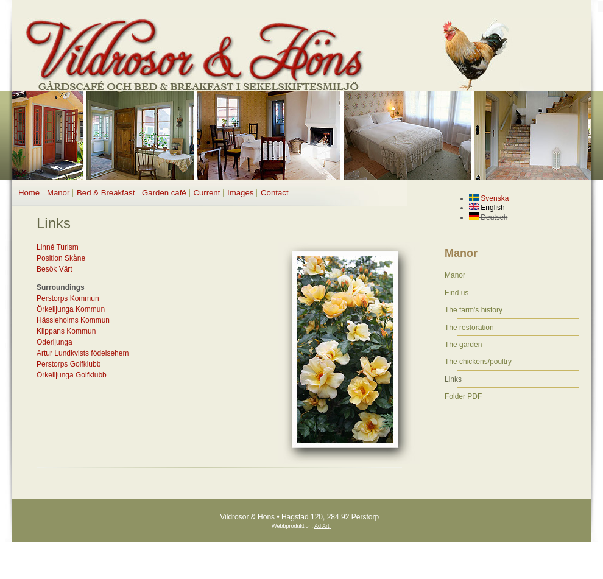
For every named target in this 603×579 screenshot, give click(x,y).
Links (453, 379)
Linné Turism (58, 247)
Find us (456, 293)
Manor (58, 192)
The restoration (469, 327)
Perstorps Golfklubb (68, 364)
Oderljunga (54, 342)
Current (206, 192)
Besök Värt (54, 269)
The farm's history (474, 310)
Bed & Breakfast (106, 192)
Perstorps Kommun (68, 298)
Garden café (164, 192)
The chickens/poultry (478, 361)
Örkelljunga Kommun (71, 309)
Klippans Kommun (66, 331)
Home (29, 192)
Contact (274, 192)
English (487, 207)
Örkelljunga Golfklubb (72, 375)
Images (240, 192)
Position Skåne (61, 258)
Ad (317, 526)
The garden (463, 344)
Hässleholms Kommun (73, 320)
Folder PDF (463, 396)
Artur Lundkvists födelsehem (83, 353)
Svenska (489, 198)
